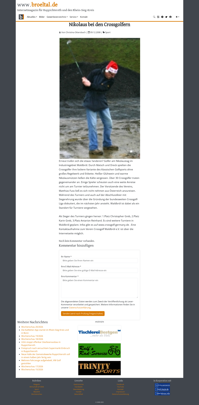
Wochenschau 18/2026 (32, 339)
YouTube (120, 387)
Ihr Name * (66, 256)
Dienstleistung (78, 389)
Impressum (120, 392)
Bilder (42, 16)
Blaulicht (37, 392)
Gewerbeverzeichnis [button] (56, 16)
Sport (37, 389)
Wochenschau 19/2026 (32, 336)
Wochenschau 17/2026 (32, 366)
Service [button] (73, 16)
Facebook (120, 384)
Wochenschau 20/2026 (32, 326)
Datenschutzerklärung (80, 307)
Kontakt (84, 16)
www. (37, 5)
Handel (78, 392)
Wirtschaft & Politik (37, 387)
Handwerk (78, 387)
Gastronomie (79, 384)
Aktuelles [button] (31, 16)
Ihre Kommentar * (70, 276)
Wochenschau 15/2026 (32, 369)
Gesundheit (78, 394)
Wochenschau (36, 394)
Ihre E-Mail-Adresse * (71, 266)
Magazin (37, 384)
